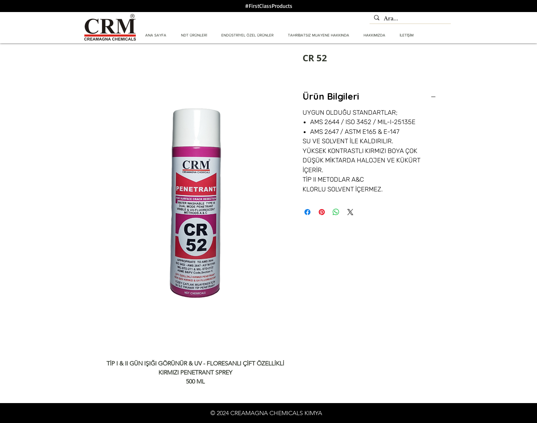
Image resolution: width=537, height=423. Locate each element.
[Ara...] (409, 19)
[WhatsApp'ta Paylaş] (336, 212)
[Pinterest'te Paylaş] (321, 212)
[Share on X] (350, 212)
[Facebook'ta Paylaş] (307, 212)
